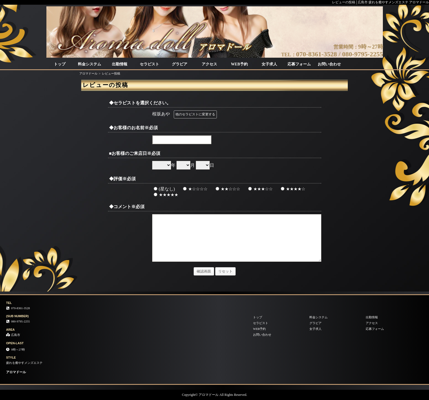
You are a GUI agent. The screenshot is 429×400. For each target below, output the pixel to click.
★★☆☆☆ (227, 189)
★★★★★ (165, 194)
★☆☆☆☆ (194, 189)
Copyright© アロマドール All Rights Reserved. (214, 395)
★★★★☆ (292, 189)
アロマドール (88, 73)
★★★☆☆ (260, 189)
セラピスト (149, 64)
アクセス (209, 64)
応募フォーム (299, 64)
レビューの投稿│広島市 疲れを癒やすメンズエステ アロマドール (380, 2)
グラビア (179, 64)
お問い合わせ (329, 64)
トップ (59, 64)
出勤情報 (119, 64)
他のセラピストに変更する (195, 114)
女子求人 (269, 64)
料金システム (89, 64)
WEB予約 (239, 64)
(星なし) (163, 189)
